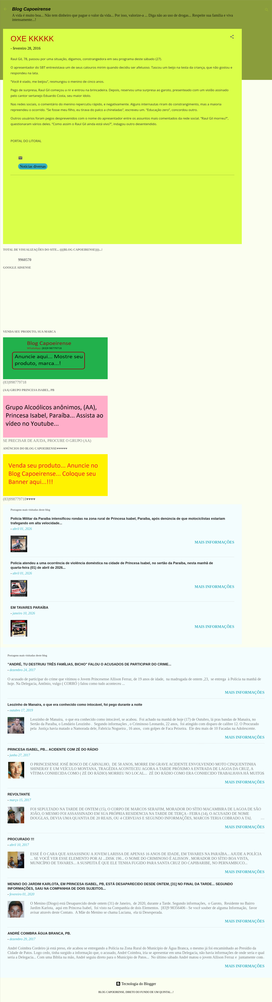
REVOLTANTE (19, 794)
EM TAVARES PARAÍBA (29, 607)
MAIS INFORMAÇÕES (214, 542)
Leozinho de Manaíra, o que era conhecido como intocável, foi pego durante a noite (75, 705)
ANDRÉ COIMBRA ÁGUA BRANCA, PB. (39, 933)
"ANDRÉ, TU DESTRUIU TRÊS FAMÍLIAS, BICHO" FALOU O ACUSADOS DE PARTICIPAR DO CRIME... (89, 664)
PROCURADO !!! (21, 839)
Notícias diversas (33, 166)
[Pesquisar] (266, 10)
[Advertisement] (258, 85)
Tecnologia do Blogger (136, 984)
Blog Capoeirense (31, 8)
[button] (232, 37)
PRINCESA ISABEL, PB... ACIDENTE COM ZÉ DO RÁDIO (53, 749)
